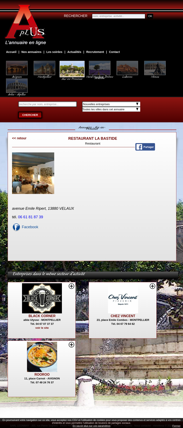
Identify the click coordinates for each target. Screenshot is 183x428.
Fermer (176, 425)
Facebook (25, 227)
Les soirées (54, 52)
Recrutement (95, 52)
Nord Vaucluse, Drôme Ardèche (99, 75)
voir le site (42, 327)
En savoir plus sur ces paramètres (91, 425)
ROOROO (42, 374)
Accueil (11, 52)
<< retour (19, 138)
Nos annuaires (31, 52)
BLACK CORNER (41, 316)
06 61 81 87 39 (31, 217)
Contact (114, 52)
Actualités (74, 52)
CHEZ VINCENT (123, 316)
